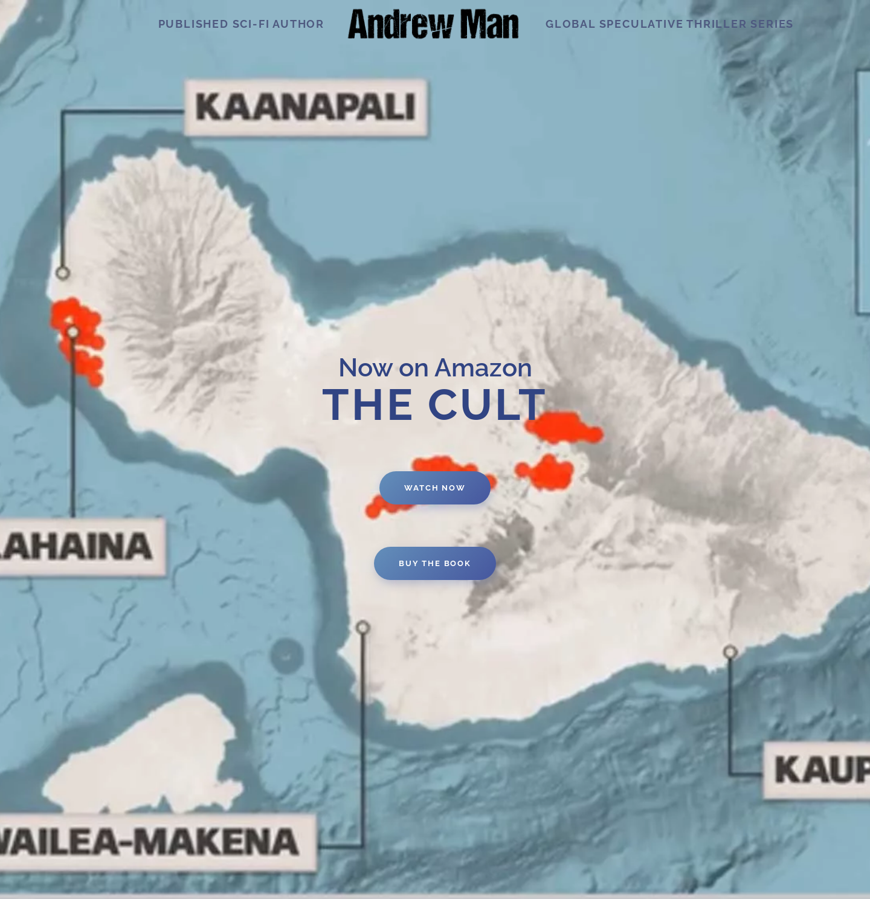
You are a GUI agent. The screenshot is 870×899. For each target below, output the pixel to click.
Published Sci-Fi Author (241, 24)
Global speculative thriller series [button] (670, 24)
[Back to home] (435, 24)
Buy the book (435, 563)
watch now (434, 487)
